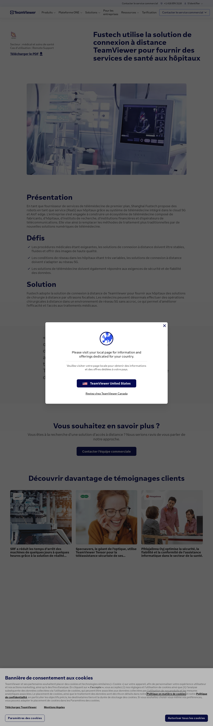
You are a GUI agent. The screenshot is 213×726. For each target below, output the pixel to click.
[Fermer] (164, 325)
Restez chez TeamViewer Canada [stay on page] (107, 393)
